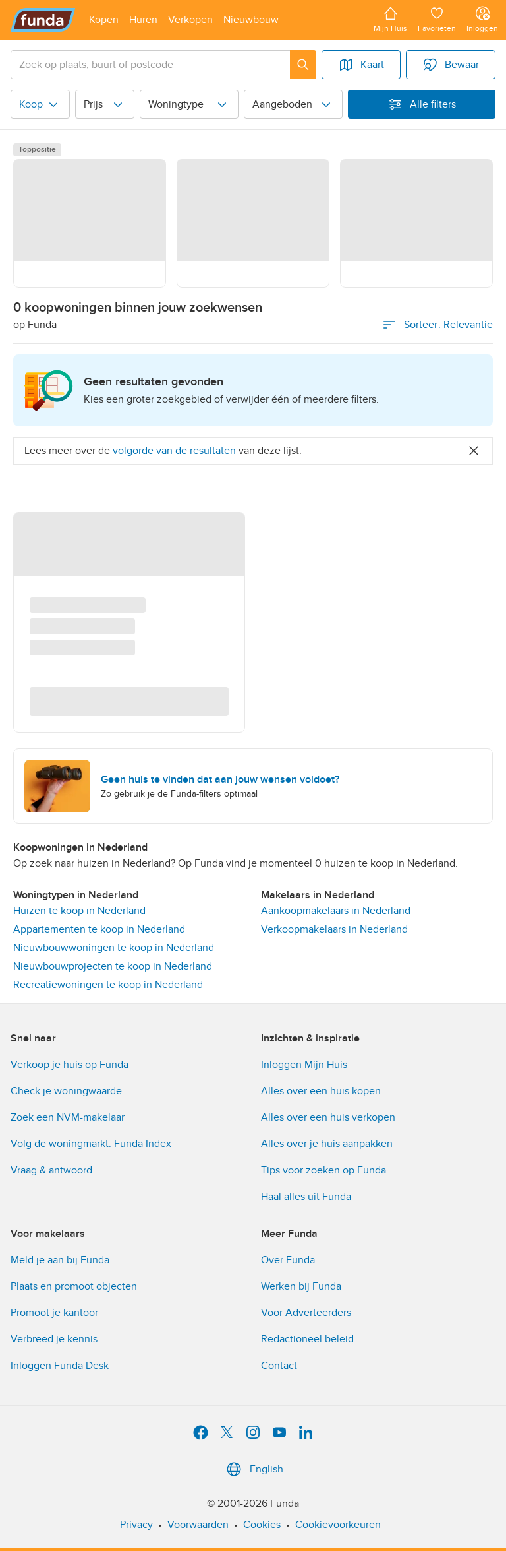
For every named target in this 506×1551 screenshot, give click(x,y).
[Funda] (43, 20)
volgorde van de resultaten (174, 450)
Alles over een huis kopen (321, 1091)
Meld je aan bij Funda (60, 1260)
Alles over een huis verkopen (328, 1117)
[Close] (474, 451)
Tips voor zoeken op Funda (323, 1170)
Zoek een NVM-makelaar (68, 1117)
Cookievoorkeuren (338, 1524)
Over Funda (288, 1260)
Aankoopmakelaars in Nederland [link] (335, 910)
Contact (279, 1365)
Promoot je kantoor (54, 1312)
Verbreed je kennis (54, 1339)
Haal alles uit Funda (306, 1196)
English (253, 1469)
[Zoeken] (303, 64)
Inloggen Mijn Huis (304, 1064)
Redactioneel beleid (307, 1339)
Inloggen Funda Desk (60, 1365)
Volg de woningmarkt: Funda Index (91, 1143)
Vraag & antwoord (51, 1170)
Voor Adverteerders (306, 1312)
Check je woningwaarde (66, 1091)
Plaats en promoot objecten (74, 1286)
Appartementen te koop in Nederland (99, 929)
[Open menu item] (103, 19)
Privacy (136, 1524)
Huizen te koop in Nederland (79, 910)
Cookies (262, 1524)
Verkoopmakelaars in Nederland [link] (334, 929)
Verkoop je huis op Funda (69, 1064)
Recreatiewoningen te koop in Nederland (108, 984)
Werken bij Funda (301, 1286)
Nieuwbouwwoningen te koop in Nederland (113, 947)
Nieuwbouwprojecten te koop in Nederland (112, 966)
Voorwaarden (198, 1524)
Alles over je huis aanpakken (327, 1143)
